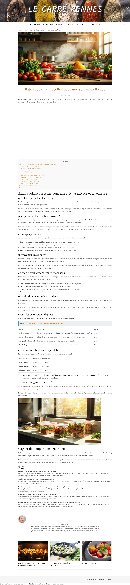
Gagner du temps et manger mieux (29, 186)
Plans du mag (101, 579)
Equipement (70, 24)
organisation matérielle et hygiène (31, 177)
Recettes (59, 24)
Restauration (35, 24)
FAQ (20, 188)
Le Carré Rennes (65, 9)
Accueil (21, 30)
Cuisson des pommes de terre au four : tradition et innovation (32, 564)
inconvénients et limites (28, 173)
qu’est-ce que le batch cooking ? (30, 166)
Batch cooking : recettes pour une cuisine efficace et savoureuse (37, 164)
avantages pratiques (27, 171)
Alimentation (48, 24)
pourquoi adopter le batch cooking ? (31, 168)
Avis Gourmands (94, 24)
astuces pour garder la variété (30, 183)
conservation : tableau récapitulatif (31, 181)
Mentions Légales (91, 579)
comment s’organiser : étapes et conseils (33, 175)
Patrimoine (81, 24)
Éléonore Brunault (65, 524)
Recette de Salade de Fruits (91, 563)
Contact (109, 579)
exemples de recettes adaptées (30, 179)
